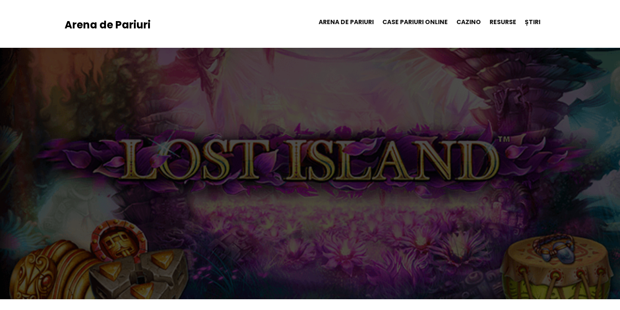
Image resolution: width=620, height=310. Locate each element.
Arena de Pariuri (108, 25)
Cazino (468, 22)
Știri (532, 22)
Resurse (503, 22)
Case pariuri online (415, 22)
